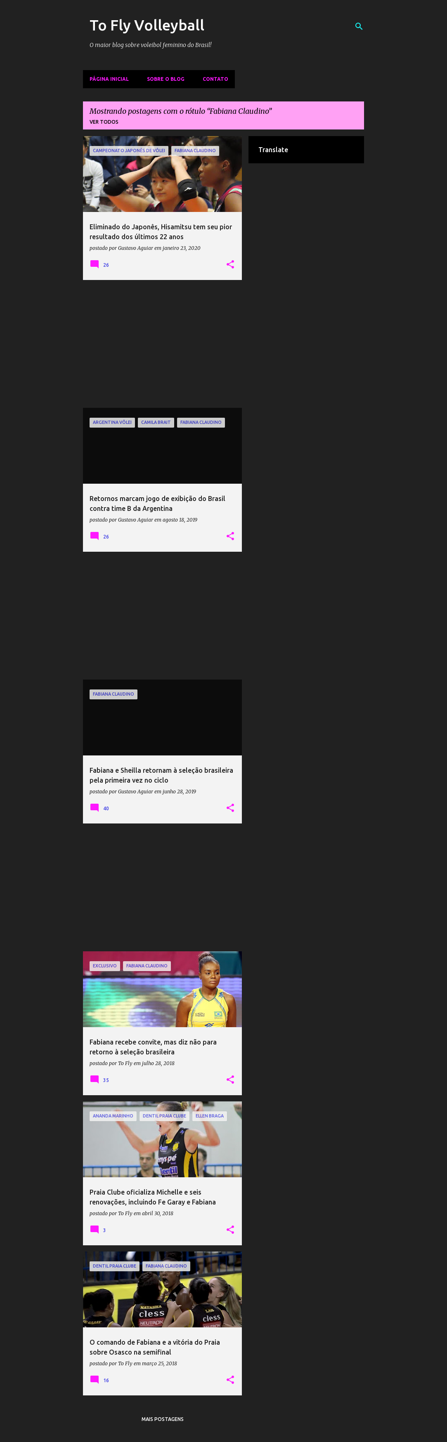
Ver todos (104, 122)
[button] (230, 264)
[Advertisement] (162, 344)
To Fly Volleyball (147, 24)
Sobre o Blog (165, 79)
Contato (215, 79)
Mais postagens (163, 1419)
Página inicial (109, 79)
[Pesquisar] (359, 26)
